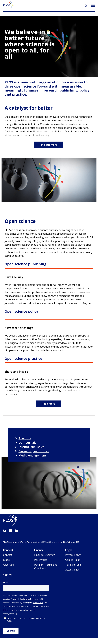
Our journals (27, 442)
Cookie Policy (72, 559)
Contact (7, 555)
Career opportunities (33, 451)
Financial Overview (44, 555)
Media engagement (32, 455)
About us (24, 438)
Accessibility (72, 569)
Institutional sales (31, 447)
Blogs (6, 559)
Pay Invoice (40, 559)
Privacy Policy (73, 555)
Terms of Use (73, 564)
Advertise (8, 564)
